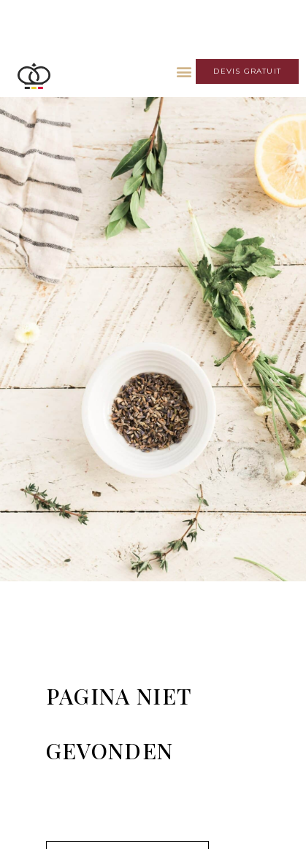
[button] (184, 71)
